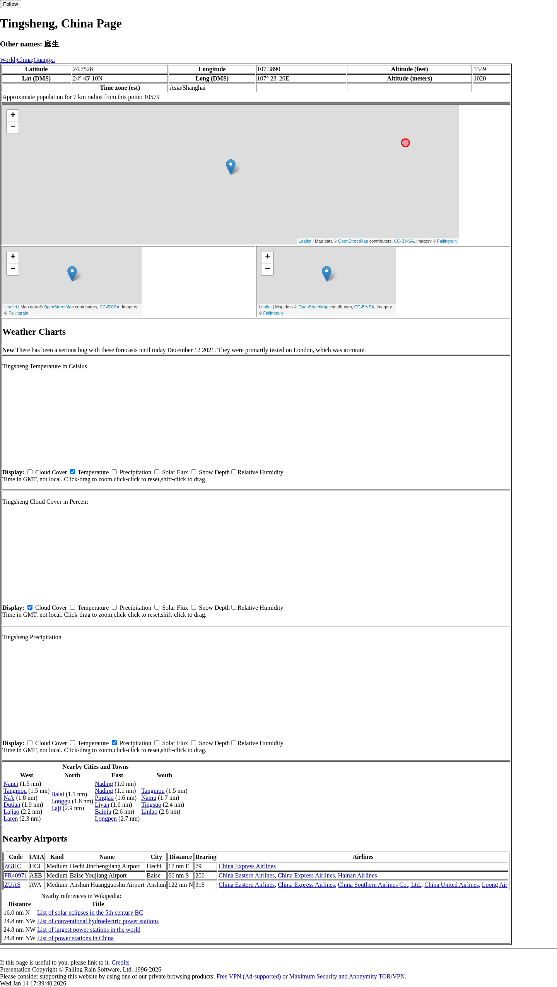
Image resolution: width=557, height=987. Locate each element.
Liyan (102, 804)
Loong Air (494, 884)
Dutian (12, 804)
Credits (120, 962)
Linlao (149, 811)
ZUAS (12, 884)
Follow (10, 4)
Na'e (9, 797)
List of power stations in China (75, 938)
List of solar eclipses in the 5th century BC (90, 912)
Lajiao (11, 811)
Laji (56, 808)
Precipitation (135, 472)
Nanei (10, 783)
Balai (57, 794)
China (24, 59)
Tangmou (15, 790)
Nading (104, 783)
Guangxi (44, 59)
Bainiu (103, 811)
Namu (148, 797)
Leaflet (305, 241)
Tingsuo (151, 804)
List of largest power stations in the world (88, 929)
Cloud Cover (51, 472)
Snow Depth (214, 472)
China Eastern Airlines (247, 875)
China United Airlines (451, 884)
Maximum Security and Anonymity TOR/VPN (347, 976)
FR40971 (15, 875)
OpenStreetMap (353, 241)
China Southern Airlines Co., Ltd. (380, 884)
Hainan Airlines (357, 875)
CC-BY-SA (404, 241)
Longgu (60, 801)
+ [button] (12, 115)
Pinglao (104, 797)
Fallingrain (447, 241)
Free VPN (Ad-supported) (248, 976)
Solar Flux (175, 472)
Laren (10, 818)
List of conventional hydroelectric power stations (98, 921)
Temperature (93, 472)
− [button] (12, 127)
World (7, 59)
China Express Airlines (247, 866)
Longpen (106, 818)
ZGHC (12, 866)
